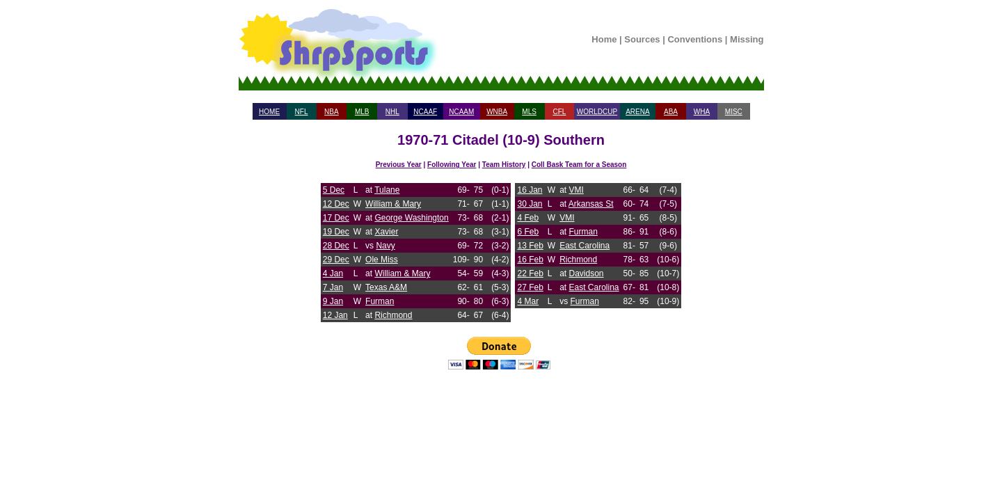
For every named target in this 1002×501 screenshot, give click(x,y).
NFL (301, 112)
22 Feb (530, 273)
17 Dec (336, 218)
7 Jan (333, 287)
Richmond (393, 315)
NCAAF (425, 112)
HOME (269, 112)
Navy (385, 245)
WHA (702, 112)
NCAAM (461, 112)
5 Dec (333, 190)
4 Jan (333, 273)
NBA (331, 112)
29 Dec (336, 259)
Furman (379, 301)
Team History (504, 164)
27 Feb (530, 287)
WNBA (496, 112)
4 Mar (528, 301)
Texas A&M (386, 287)
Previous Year (399, 164)
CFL (559, 112)
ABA (671, 112)
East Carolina (584, 245)
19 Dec (336, 232)
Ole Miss (381, 259)
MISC (733, 112)
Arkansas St (591, 204)
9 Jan (333, 301)
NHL (392, 112)
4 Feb (528, 218)
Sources (642, 39)
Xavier (386, 232)
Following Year (451, 164)
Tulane (386, 190)
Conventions (694, 39)
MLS (529, 112)
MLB (362, 112)
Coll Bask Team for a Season (579, 164)
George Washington (411, 218)
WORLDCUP (597, 112)
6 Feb (528, 232)
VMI (576, 190)
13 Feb (530, 245)
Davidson (586, 273)
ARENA (637, 112)
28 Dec (336, 245)
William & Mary (393, 204)
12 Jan (335, 315)
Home (604, 39)
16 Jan (529, 190)
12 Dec (336, 204)
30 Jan (529, 204)
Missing (746, 39)
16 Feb (530, 259)
